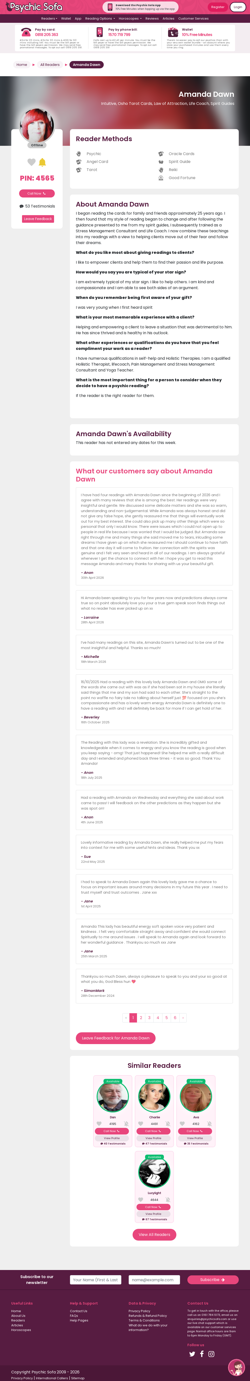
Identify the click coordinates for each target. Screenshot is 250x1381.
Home (22, 64)
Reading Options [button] (99, 18)
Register (218, 7)
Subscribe (213, 1279)
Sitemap (78, 1378)
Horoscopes (21, 1330)
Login (238, 7)
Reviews (152, 18)
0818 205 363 (46, 34)
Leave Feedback (38, 218)
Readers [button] (48, 18)
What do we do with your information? (148, 1327)
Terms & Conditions (144, 1320)
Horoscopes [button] (129, 18)
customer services (223, 1327)
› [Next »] (182, 1018)
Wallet (66, 18)
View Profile (112, 1138)
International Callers (52, 1378)
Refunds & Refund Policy (148, 1316)
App (78, 18)
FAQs (74, 1316)
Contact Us (78, 1311)
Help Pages (79, 1320)
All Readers (50, 64)
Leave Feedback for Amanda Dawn (115, 1038)
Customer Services (193, 18)
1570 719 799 (119, 34)
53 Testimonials (37, 206)
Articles (168, 18)
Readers (18, 1320)
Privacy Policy (139, 1311)
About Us (18, 1316)
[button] (236, 1367)
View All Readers (154, 1234)
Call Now (36, 193)
